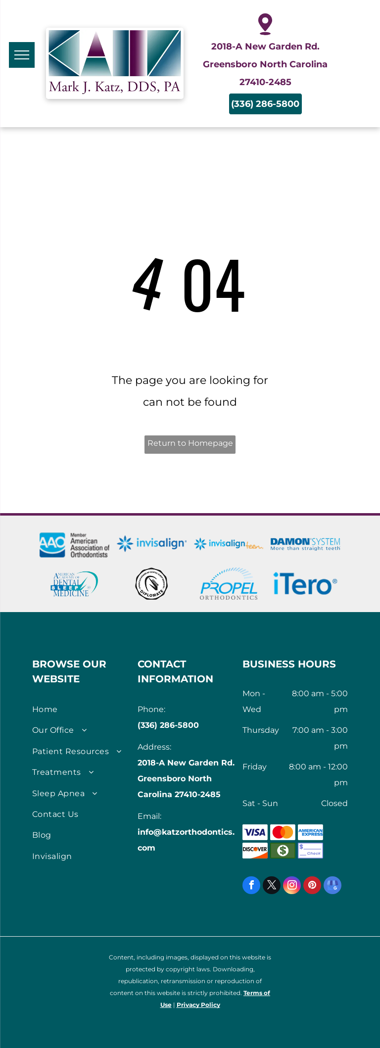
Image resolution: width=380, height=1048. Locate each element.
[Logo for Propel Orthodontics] (229, 584)
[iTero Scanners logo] (305, 584)
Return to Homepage (190, 443)
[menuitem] (81, 709)
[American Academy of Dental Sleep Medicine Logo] (74, 584)
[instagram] (292, 886)
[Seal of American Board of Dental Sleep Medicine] (152, 584)
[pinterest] (312, 886)
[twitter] (272, 886)
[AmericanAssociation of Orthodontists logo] (74, 544)
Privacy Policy (198, 1004)
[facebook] (251, 886)
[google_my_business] (332, 886)
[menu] (22, 55)
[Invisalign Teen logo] (229, 544)
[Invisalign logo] (152, 544)
